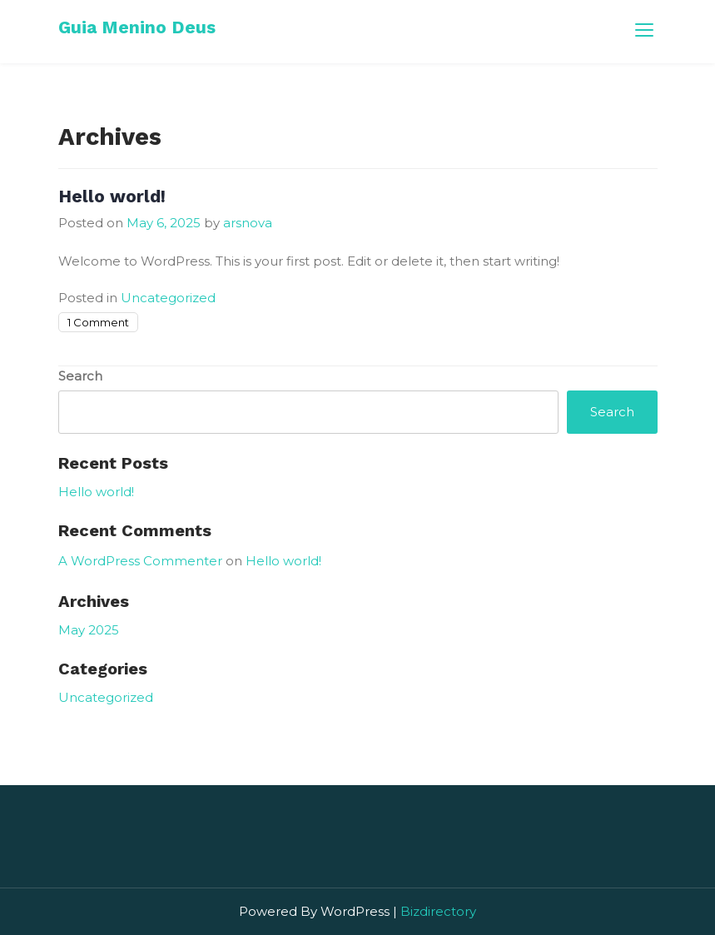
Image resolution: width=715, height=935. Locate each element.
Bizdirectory (438, 911)
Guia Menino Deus (137, 27)
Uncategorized (168, 298)
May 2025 (88, 630)
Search (80, 376)
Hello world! (112, 196)
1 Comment (98, 322)
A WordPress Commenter (140, 561)
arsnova (247, 223)
